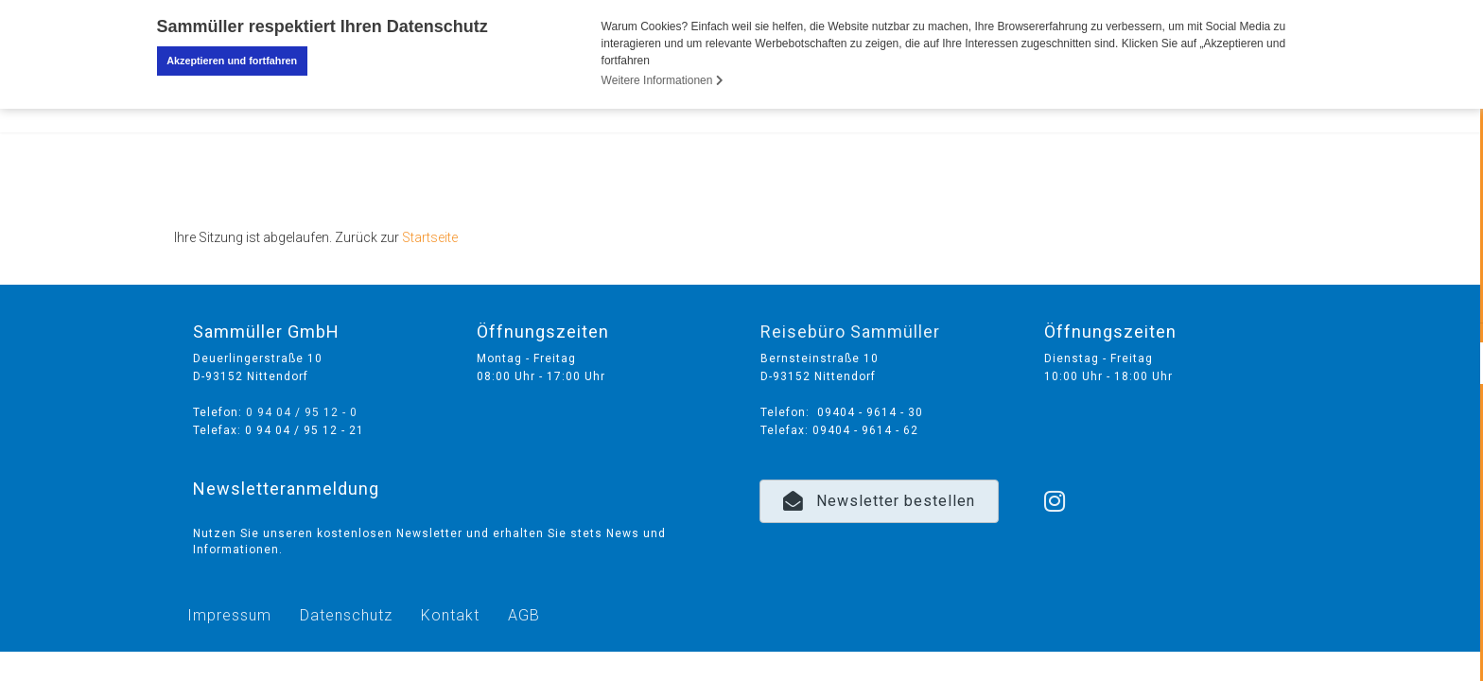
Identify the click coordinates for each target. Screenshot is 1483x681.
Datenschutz (346, 614)
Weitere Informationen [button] (663, 80)
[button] (879, 501)
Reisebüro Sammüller (850, 331)
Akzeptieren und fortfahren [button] (231, 60)
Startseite (430, 237)
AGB (524, 614)
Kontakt (450, 614)
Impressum (229, 614)
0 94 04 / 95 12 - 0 (302, 412)
